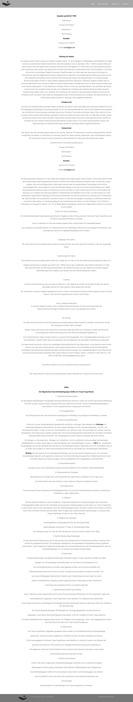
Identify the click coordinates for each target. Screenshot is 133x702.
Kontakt (126, 4)
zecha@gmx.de (69, 47)
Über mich (115, 4)
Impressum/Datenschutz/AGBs (106, 696)
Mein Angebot (103, 4)
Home (93, 4)
